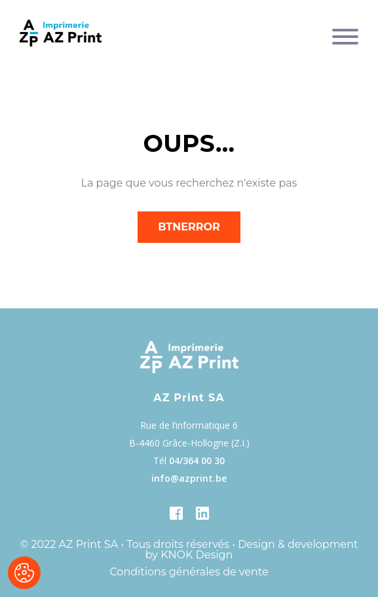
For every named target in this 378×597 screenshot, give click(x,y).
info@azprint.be (189, 478)
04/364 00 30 (197, 460)
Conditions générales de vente (188, 572)
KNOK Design (197, 555)
